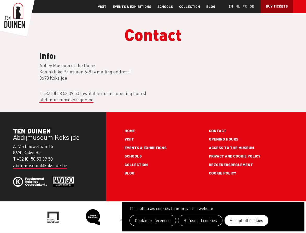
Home (130, 130)
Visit (102, 6)
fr (245, 6)
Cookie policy (222, 173)
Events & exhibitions (132, 6)
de (252, 6)
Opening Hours (223, 139)
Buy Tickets (277, 6)
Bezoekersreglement (231, 164)
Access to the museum (231, 147)
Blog (210, 6)
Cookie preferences (152, 220)
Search (299, 6)
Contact (217, 130)
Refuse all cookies (200, 220)
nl (238, 6)
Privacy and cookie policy (235, 156)
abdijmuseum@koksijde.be (66, 99)
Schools (165, 6)
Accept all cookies (246, 220)
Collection (189, 6)
